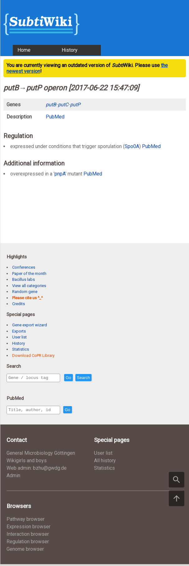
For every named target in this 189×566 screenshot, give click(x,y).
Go (82, 378)
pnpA (59, 174)
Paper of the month (29, 273)
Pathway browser (26, 521)
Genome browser (25, 551)
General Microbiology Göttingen (41, 455)
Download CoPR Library (33, 355)
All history (105, 462)
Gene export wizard (29, 325)
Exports (19, 331)
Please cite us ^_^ (27, 297)
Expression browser (28, 528)
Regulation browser (28, 543)
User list (19, 337)
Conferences (23, 267)
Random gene (24, 291)
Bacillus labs (23, 279)
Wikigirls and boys (27, 462)
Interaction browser (28, 536)
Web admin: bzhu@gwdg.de (37, 470)
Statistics (20, 349)
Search (96, 378)
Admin (13, 477)
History (70, 50)
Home (24, 50)
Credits (18, 303)
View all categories (29, 285)
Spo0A (132, 146)
